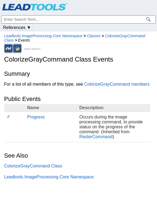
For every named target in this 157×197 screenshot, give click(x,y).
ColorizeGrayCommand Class (33, 166)
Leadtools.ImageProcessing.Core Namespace (43, 36)
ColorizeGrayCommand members (117, 84)
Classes (94, 36)
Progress (36, 117)
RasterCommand (96, 136)
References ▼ (17, 27)
